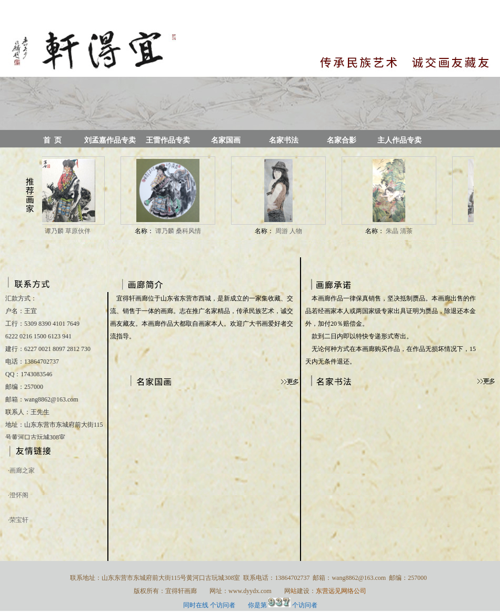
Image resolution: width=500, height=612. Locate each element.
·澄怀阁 (18, 495)
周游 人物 (289, 231)
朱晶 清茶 (400, 231)
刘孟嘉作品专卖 (110, 140)
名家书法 (283, 140)
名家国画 (226, 140)
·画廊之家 (21, 470)
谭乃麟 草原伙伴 (68, 231)
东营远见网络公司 (341, 591)
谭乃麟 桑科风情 (179, 231)
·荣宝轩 (18, 520)
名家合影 (341, 140)
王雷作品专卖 (168, 140)
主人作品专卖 (399, 140)
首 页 (52, 140)
